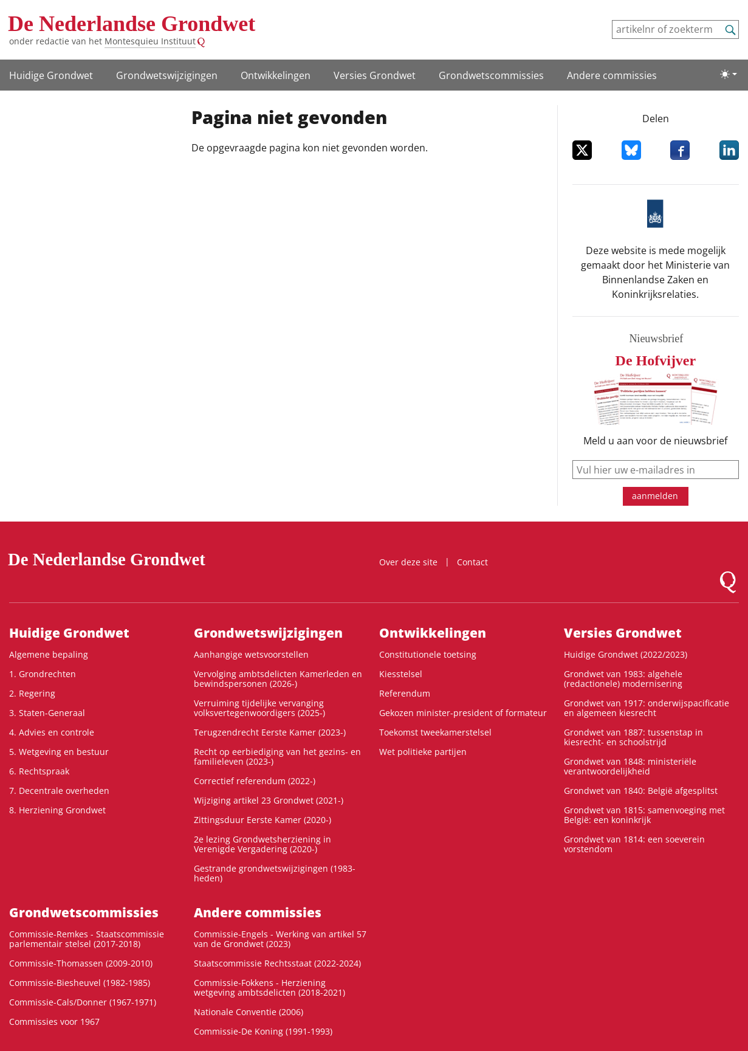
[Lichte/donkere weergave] (728, 74)
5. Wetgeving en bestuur (59, 751)
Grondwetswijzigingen (167, 75)
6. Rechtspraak (39, 771)
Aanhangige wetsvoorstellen (251, 654)
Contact (472, 562)
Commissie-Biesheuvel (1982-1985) (79, 982)
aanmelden (655, 495)
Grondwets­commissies (491, 75)
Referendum (404, 693)
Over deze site (408, 562)
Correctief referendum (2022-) (254, 781)
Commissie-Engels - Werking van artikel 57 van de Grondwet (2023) (280, 938)
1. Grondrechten (42, 674)
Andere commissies (612, 75)
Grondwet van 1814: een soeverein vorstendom (634, 844)
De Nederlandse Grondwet (131, 24)
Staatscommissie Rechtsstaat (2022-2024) (277, 963)
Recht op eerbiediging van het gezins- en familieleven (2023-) (277, 756)
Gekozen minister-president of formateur (463, 712)
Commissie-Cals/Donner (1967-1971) (82, 1002)
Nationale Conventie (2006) (248, 1012)
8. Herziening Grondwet (57, 810)
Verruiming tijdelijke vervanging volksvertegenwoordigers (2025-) (259, 707)
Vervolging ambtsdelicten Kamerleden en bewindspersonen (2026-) (278, 678)
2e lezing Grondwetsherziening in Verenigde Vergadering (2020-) (262, 844)
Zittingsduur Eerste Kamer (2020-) (262, 819)
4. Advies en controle (51, 732)
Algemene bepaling (48, 654)
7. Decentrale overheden (59, 790)
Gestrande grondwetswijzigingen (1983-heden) (274, 873)
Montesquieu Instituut (150, 41)
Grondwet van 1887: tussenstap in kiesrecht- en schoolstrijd (633, 737)
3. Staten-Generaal (47, 712)
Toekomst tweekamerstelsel (435, 732)
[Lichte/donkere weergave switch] (728, 74)
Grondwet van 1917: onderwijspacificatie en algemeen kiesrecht (646, 707)
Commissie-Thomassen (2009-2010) (81, 963)
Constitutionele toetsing (427, 654)
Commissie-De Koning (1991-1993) (263, 1031)
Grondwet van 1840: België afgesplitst (641, 790)
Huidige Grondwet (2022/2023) (625, 654)
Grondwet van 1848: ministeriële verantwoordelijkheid (630, 766)
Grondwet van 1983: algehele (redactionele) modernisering (623, 678)
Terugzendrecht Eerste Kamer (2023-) (270, 732)
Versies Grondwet (375, 75)
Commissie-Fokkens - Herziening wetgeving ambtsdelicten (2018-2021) (269, 987)
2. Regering (32, 693)
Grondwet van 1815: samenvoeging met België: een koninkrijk (644, 814)
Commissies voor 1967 (54, 1021)
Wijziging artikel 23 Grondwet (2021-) (268, 800)
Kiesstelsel (400, 674)
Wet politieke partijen (423, 751)
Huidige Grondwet (51, 75)
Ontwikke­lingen (276, 75)
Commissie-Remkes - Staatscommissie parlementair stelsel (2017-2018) (86, 938)
